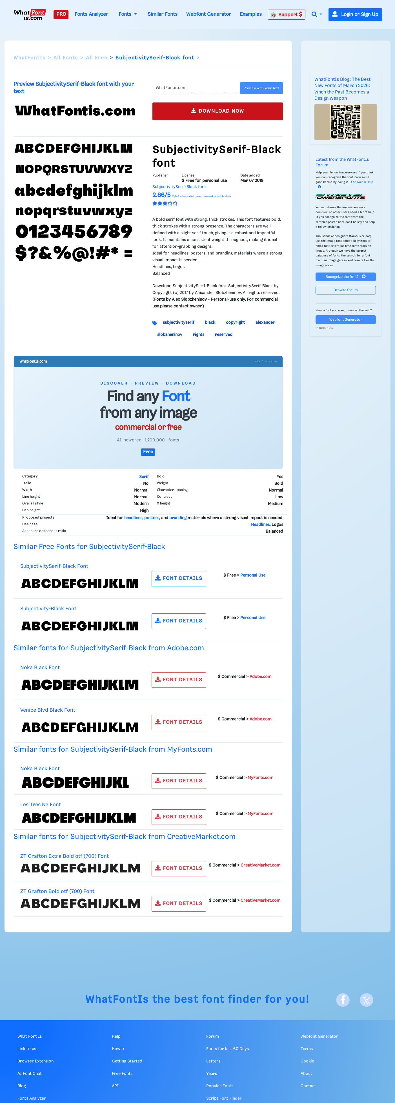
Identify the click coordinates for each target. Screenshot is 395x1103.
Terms (307, 1049)
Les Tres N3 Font (40, 804)
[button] (317, 15)
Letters (213, 1061)
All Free (97, 58)
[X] (366, 1000)
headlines (133, 518)
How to (119, 1049)
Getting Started (127, 1061)
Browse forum (346, 290)
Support (286, 15)
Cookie (307, 1061)
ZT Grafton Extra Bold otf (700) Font (64, 856)
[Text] (195, 88)
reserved (223, 334)
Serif (143, 477)
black (210, 322)
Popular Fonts (219, 1086)
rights (198, 334)
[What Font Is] (30, 14)
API (115, 1086)
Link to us (26, 1049)
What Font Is (29, 1036)
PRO (61, 14)
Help (116, 1036)
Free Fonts (122, 1073)
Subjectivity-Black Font (48, 608)
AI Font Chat (29, 1073)
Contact (308, 1086)
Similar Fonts (162, 14)
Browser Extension (35, 1061)
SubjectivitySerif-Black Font (54, 566)
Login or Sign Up (355, 14)
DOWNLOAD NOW (217, 111)
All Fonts (66, 58)
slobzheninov (169, 334)
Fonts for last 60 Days (227, 1049)
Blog (21, 1086)
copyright (235, 322)
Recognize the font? (346, 276)
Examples (251, 14)
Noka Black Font (40, 667)
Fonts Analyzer (91, 14)
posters (151, 518)
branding (178, 518)
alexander (265, 322)
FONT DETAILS (179, 578)
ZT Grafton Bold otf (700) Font (57, 891)
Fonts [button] (126, 14)
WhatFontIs (30, 58)
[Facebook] (343, 1000)
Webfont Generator (208, 14)
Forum (212, 1036)
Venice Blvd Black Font (47, 710)
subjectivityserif (178, 322)
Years (211, 1073)
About (306, 1073)
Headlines (260, 525)
